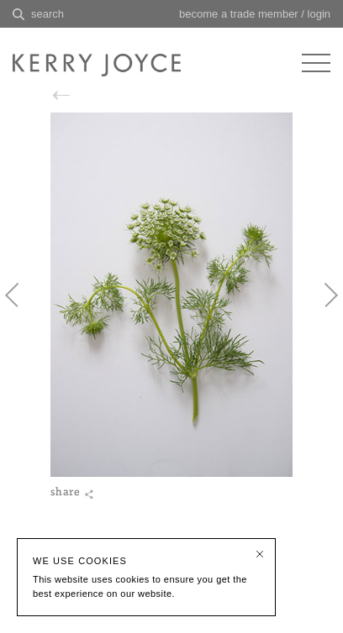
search (47, 13)
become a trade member (238, 14)
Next (322, 300)
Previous (21, 300)
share (62, 504)
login (319, 14)
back (75, 95)
